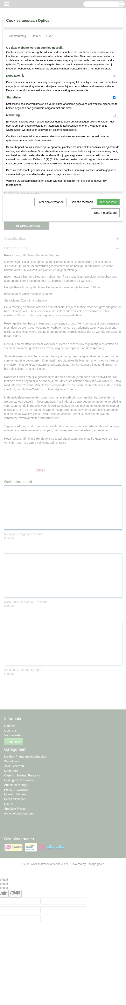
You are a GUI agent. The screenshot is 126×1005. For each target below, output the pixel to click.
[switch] (114, 76)
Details (36, 36)
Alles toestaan (108, 202)
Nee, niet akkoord (105, 212)
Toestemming (17, 36)
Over (49, 36)
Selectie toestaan (82, 202)
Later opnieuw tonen (50, 202)
